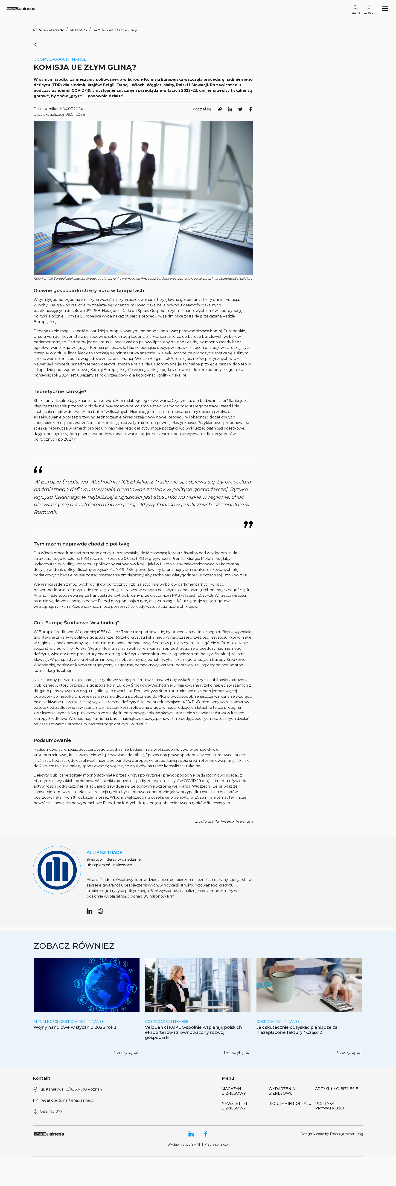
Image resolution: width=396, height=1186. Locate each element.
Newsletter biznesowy (235, 1105)
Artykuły (78, 30)
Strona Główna (48, 30)
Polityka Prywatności (329, 1105)
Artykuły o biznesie (336, 1089)
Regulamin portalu (290, 1103)
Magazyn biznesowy (234, 1091)
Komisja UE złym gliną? (115, 30)
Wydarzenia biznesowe (281, 1091)
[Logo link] (21, 8)
